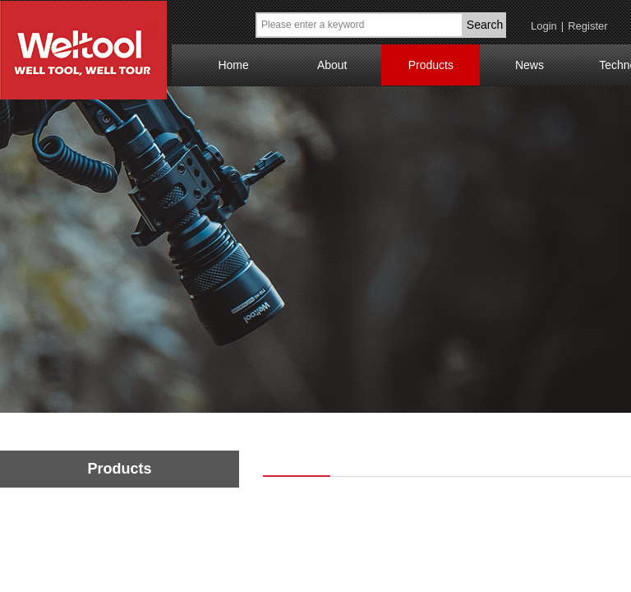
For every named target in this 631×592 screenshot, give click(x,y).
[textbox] (359, 25)
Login (544, 26)
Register (587, 26)
